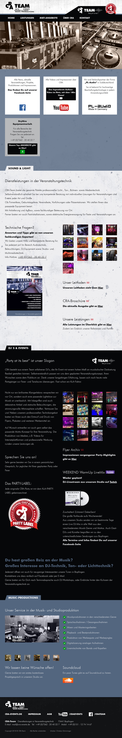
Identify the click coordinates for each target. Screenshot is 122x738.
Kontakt (85, 18)
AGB (49, 714)
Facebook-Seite (72, 544)
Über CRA (68, 18)
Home (11, 18)
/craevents (75, 714)
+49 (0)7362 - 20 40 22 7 (32, 257)
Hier (100, 288)
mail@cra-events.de (21, 725)
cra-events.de (13, 714)
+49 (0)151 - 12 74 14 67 (80, 725)
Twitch (113, 482)
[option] (61, 45)
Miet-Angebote (48, 18)
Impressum (34, 714)
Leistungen (27, 18)
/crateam (99, 714)
